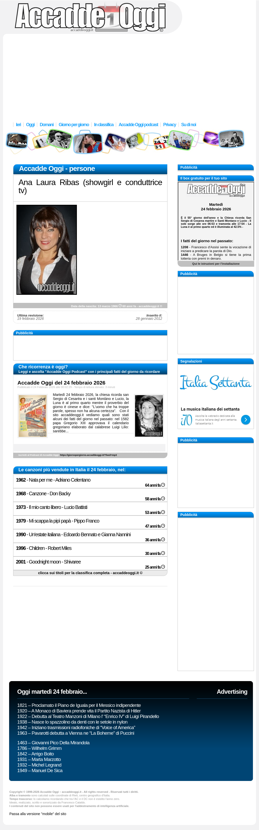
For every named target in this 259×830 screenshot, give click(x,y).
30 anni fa (155, 553)
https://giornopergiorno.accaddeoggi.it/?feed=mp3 (88, 455)
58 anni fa (155, 499)
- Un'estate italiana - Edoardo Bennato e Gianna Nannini (73, 534)
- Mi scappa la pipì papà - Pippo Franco (57, 521)
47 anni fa (155, 526)
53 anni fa (155, 512)
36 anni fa (155, 539)
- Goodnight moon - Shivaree (48, 562)
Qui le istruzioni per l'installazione (216, 263)
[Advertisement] (129, 74)
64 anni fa (155, 485)
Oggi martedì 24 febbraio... (52, 691)
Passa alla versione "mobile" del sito (37, 814)
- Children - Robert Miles (43, 548)
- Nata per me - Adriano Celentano (53, 480)
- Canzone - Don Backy (43, 493)
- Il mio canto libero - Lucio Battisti (51, 507)
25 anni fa (155, 567)
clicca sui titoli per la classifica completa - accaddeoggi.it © (90, 573)
